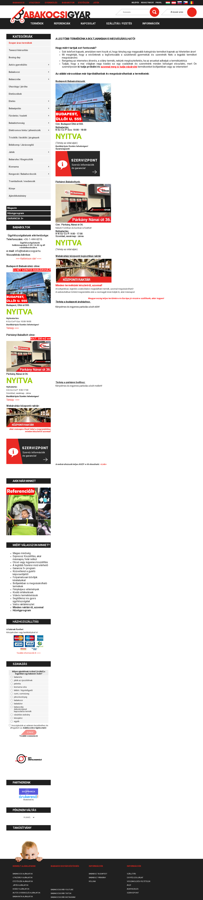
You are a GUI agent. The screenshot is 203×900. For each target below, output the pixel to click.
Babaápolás (29, 108)
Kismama (29, 166)
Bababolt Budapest (98, 874)
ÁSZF (129, 885)
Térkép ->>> (13, 399)
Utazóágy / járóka (18, 86)
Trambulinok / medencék (22, 181)
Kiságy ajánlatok (21, 889)
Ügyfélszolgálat (135, 878)
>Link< (103, 464)
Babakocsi (18, 2)
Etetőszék (83, 2)
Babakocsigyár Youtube (62, 890)
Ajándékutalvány (17, 196)
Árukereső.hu (28, 800)
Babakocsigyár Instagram (63, 897)
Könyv (12, 188)
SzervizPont (133, 893)
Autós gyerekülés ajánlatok (26, 893)
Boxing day (14, 57)
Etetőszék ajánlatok (23, 881)
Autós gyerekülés (29, 64)
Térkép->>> (12, 328)
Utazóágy (34, 2)
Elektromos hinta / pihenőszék (29, 130)
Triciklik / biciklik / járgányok (24, 137)
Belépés (135, 3)
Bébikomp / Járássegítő (21, 145)
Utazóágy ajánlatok (23, 878)
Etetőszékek (15, 94)
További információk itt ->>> (29, 653)
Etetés (29, 101)
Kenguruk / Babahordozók (29, 174)
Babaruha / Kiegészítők (21, 159)
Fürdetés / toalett (29, 115)
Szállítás (131, 874)
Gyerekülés (51, 2)
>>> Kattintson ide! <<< (28, 258)
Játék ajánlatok (20, 885)
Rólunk (92, 881)
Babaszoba (29, 79)
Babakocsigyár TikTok (61, 893)
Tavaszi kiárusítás (18, 50)
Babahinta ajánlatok (23, 897)
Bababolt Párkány (97, 878)
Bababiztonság (29, 123)
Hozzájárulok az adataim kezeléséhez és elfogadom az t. (29, 726)
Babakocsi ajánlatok (23, 874)
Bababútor (68, 2)
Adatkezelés (132, 889)
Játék (96, 2)
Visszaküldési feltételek (138, 881)
